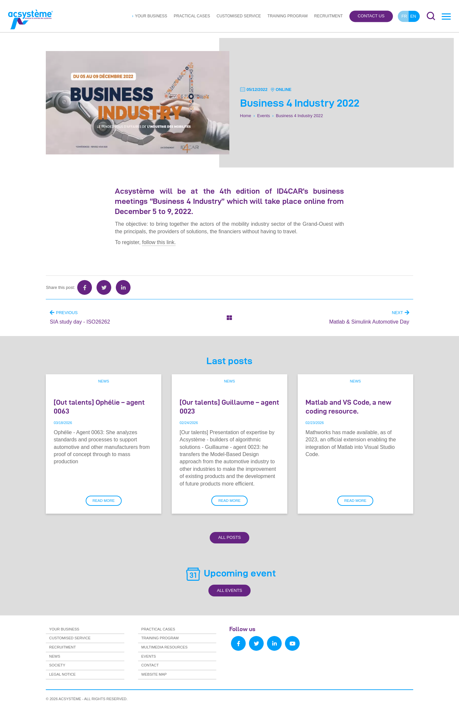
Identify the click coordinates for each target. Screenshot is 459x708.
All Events (229, 590)
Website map (154, 674)
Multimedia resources (164, 647)
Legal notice (62, 674)
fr (404, 16)
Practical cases (192, 16)
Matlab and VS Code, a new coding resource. (348, 406)
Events (263, 115)
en (413, 16)
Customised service (239, 16)
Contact (150, 665)
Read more (104, 501)
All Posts (229, 537)
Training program (288, 16)
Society (57, 665)
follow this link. (159, 242)
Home (245, 115)
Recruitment (328, 16)
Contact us (371, 16)
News (103, 381)
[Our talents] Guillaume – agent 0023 (229, 406)
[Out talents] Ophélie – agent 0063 (99, 406)
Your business (151, 16)
